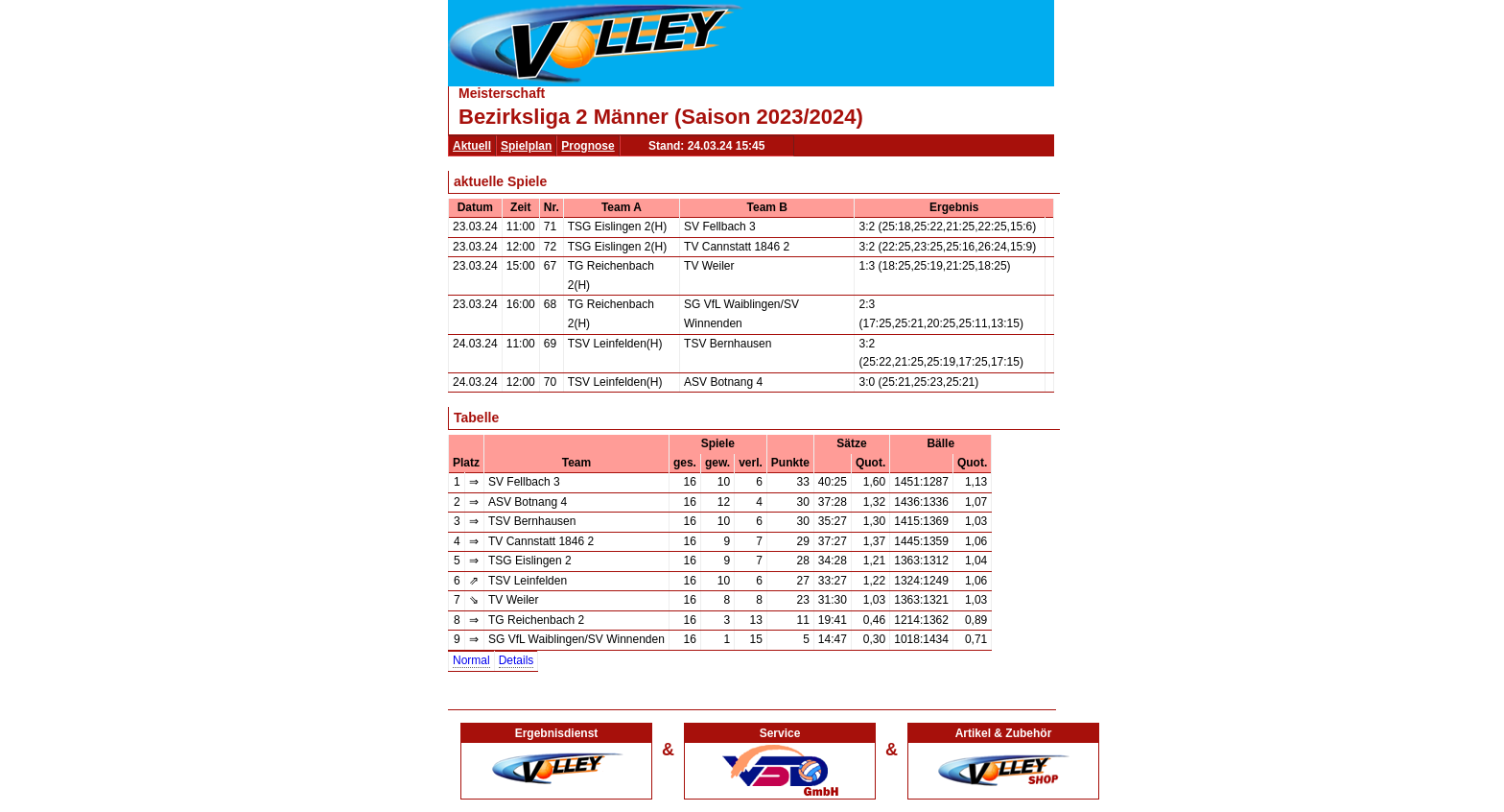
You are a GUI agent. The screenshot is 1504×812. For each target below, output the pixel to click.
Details (516, 660)
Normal (471, 660)
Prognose (587, 146)
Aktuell (472, 146)
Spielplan (526, 146)
